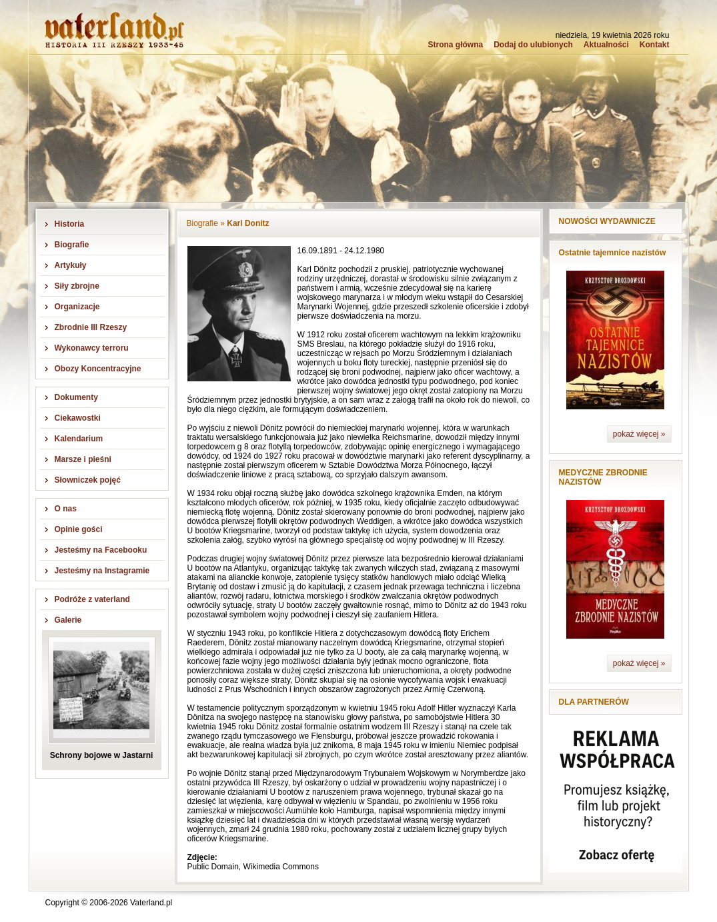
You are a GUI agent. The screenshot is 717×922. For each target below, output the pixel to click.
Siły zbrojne (77, 286)
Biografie (72, 244)
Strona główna (455, 44)
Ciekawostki (78, 418)
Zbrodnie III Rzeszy (91, 327)
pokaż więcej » (639, 434)
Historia (70, 224)
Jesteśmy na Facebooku (101, 550)
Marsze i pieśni (83, 459)
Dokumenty (76, 397)
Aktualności (606, 44)
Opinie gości (79, 529)
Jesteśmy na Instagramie (102, 570)
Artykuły (71, 265)
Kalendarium (79, 438)
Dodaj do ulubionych (533, 44)
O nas (66, 508)
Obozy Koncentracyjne (98, 368)
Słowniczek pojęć (88, 480)
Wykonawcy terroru (92, 348)
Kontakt (655, 44)
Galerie (68, 620)
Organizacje (77, 306)
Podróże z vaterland (92, 599)
